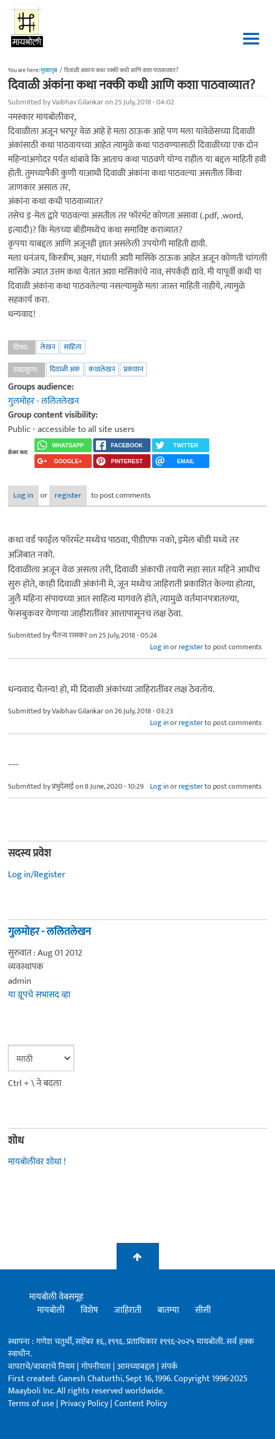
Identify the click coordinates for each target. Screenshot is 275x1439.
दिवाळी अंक (65, 369)
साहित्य (73, 347)
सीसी (203, 1310)
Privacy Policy (85, 1404)
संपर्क (169, 1366)
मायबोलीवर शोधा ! (37, 1161)
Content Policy (140, 1404)
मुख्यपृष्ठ (49, 70)
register (68, 495)
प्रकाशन (133, 369)
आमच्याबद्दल (137, 1366)
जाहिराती (127, 1310)
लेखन (47, 347)
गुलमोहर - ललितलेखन (43, 401)
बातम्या (168, 1310)
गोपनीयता (97, 1366)
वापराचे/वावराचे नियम (41, 1366)
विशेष (89, 1310)
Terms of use (31, 1404)
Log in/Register (36, 874)
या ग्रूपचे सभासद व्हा (39, 994)
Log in (23, 495)
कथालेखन (101, 369)
